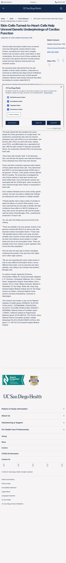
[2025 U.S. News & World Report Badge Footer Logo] (33, 380)
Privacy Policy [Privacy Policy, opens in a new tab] (48, 93)
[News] (12, 18)
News (4, 442)
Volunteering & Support (12, 423)
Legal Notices (6, 491)
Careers (5, 448)
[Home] (3, 18)
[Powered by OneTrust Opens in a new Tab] (55, 129)
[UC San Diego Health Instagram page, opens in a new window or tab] (18, 465)
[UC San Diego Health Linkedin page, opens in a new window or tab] (4, 465)
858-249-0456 (53, 52)
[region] (33, 107)
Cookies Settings (14, 114)
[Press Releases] (23, 18)
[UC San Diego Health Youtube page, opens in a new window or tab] (47, 465)
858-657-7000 (60, 2)
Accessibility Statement (9, 487)
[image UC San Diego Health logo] (32, 8)
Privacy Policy (6, 483)
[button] (3, 8)
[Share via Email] (49, 65)
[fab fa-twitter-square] (62, 465)
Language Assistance (8, 496)
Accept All (54, 122)
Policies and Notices (8, 479)
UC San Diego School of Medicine (12, 504)
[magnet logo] (13, 380)
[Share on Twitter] (63, 61)
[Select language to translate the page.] (32, 2)
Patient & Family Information (15, 409)
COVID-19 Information (10, 453)
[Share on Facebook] (58, 61)
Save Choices (12, 122)
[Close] (61, 87)
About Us (6, 416)
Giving (4, 436)
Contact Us (6, 459)
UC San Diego (6, 500)
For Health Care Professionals (15, 430)
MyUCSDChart (6, 2)
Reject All (39, 122)
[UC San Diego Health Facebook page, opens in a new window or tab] (33, 465)
